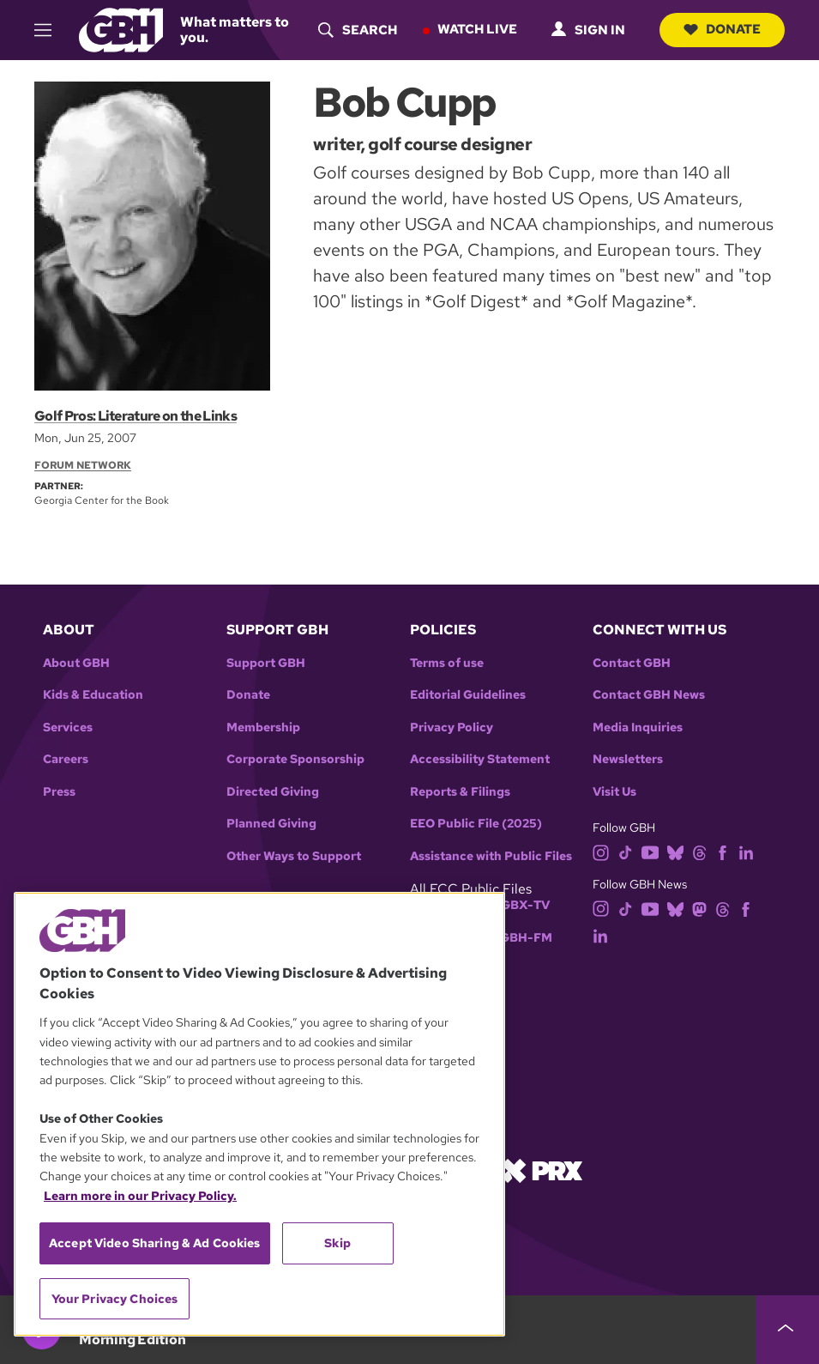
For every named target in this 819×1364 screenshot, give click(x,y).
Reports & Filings (460, 792)
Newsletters (628, 759)
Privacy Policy (451, 727)
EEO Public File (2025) (476, 823)
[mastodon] (699, 908)
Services (68, 727)
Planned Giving (271, 823)
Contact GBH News (649, 695)
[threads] (699, 851)
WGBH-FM (520, 938)
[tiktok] (625, 851)
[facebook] (722, 851)
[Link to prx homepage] (542, 1170)
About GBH (76, 663)
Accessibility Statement (480, 759)
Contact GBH (632, 663)
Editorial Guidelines (468, 695)
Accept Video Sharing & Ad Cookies (155, 1243)
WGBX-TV (519, 905)
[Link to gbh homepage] (120, 29)
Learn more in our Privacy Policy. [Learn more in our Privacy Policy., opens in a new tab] (140, 1195)
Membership (263, 727)
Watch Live (473, 29)
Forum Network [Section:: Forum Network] (82, 465)
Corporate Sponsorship (295, 759)
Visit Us (614, 792)
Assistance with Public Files (491, 856)
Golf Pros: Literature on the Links (134, 416)
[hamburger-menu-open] (49, 30)
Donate (720, 29)
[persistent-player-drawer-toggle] (787, 1329)
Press (59, 792)
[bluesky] (675, 851)
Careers (65, 759)
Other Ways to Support (293, 856)
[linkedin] (746, 851)
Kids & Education (93, 695)
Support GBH (265, 663)
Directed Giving (272, 792)
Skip (337, 1243)
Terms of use (447, 663)
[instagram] (601, 851)
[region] (259, 1114)
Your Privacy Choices (114, 1298)
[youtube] (650, 851)
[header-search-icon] (353, 30)
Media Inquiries (638, 727)
